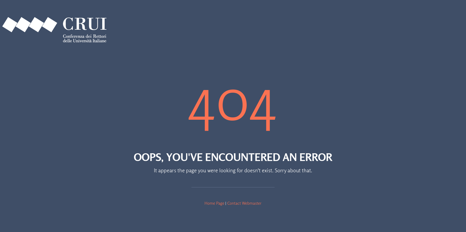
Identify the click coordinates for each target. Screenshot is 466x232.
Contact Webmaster (244, 203)
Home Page (214, 203)
